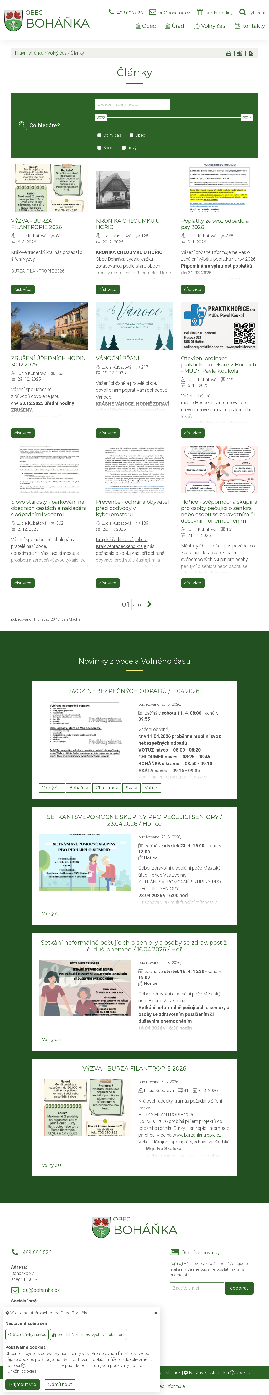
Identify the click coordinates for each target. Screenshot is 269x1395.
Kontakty (250, 26)
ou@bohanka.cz (174, 12)
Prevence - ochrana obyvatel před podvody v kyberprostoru (132, 508)
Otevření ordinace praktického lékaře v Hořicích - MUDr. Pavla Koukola (218, 364)
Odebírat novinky (201, 1253)
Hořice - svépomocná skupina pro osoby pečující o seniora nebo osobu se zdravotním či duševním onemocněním (219, 511)
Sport (104, 147)
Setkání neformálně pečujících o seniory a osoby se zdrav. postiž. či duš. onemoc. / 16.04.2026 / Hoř (134, 946)
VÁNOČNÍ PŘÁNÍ (117, 358)
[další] (148, 604)
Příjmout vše (22, 1384)
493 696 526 (130, 12)
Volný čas (209, 26)
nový (128, 147)
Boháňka (78, 787)
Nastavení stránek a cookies (218, 1372)
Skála (131, 787)
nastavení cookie (40, 1365)
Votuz (151, 787)
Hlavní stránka (29, 53)
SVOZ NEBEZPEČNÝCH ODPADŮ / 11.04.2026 (134, 691)
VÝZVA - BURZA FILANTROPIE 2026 (36, 224)
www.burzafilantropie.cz (197, 1135)
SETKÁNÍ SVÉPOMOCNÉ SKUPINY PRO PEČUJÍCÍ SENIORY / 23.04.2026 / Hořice (134, 820)
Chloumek (107, 787)
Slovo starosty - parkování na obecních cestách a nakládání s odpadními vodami (48, 508)
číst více (23, 289)
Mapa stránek (167, 1372)
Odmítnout (60, 1384)
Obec (146, 26)
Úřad (174, 26)
